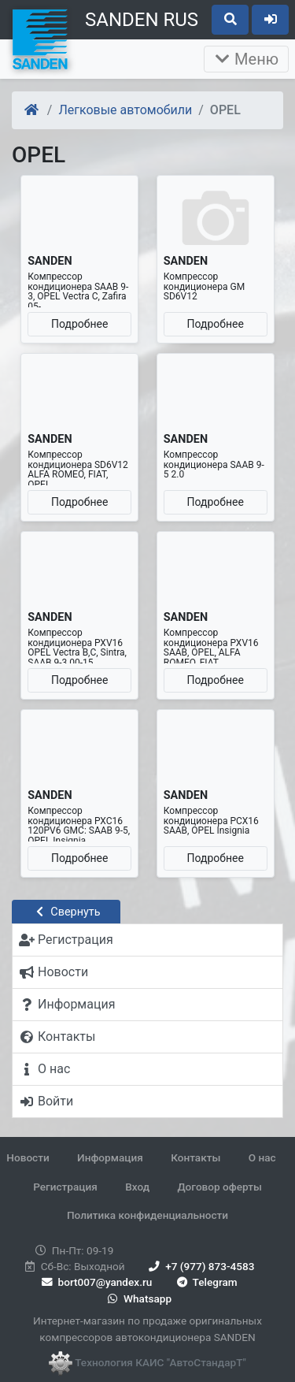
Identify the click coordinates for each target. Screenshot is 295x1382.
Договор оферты (219, 1186)
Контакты (195, 1157)
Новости (27, 1157)
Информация (110, 1157)
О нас (262, 1157)
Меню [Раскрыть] (246, 59)
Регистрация (65, 1186)
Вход (137, 1186)
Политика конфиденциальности (147, 1215)
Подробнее (79, 324)
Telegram (206, 1282)
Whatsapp (138, 1298)
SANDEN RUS (141, 20)
